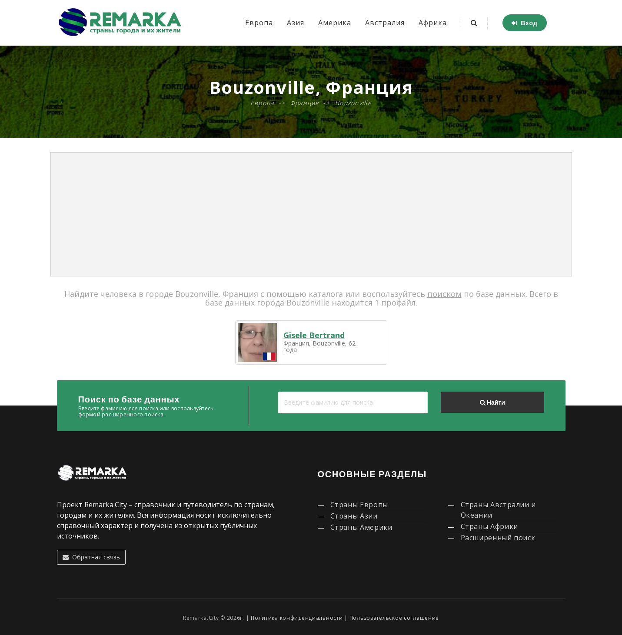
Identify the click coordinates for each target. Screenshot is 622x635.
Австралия (385, 22)
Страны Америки (361, 527)
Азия (295, 22)
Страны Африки (489, 526)
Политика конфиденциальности (297, 618)
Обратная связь (91, 557)
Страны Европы (359, 504)
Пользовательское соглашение (394, 618)
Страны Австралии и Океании (498, 510)
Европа (259, 22)
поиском (444, 294)
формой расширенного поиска (120, 414)
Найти (492, 402)
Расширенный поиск (498, 537)
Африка (433, 22)
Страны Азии (354, 516)
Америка (334, 22)
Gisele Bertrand (314, 335)
